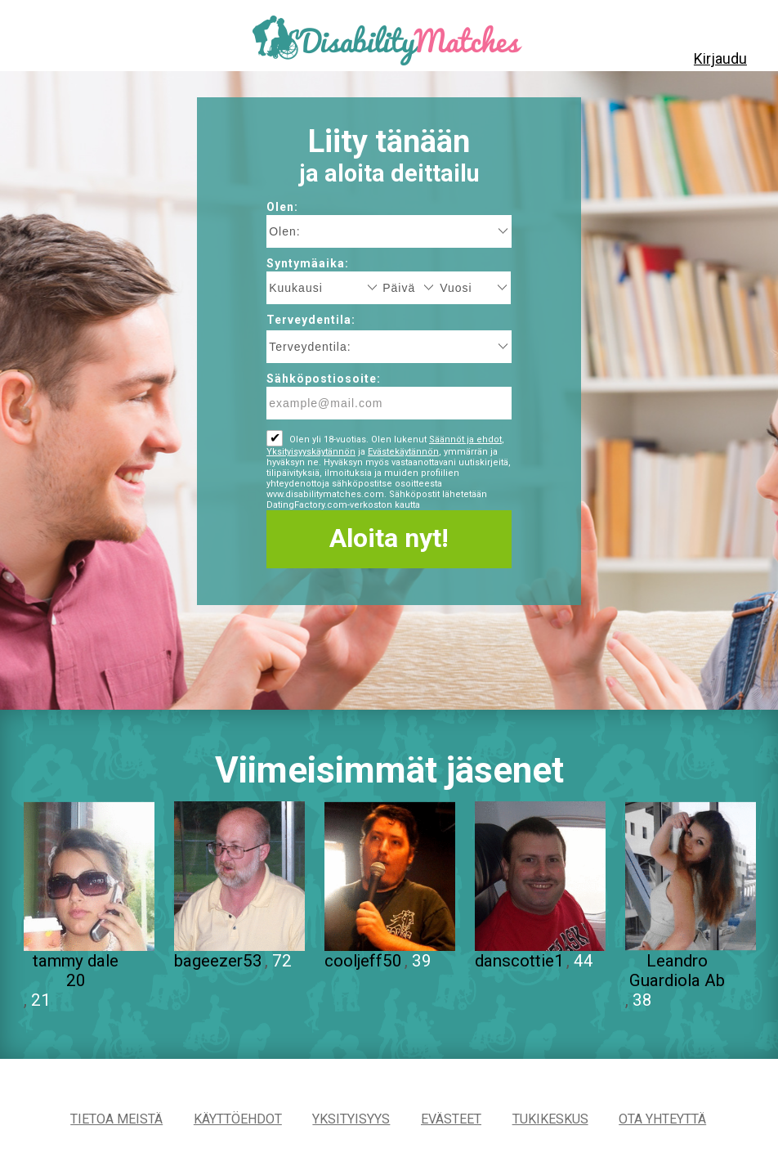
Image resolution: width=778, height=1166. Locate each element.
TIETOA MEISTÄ (116, 1119)
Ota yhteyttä (662, 1119)
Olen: (282, 206)
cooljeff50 (363, 961)
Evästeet (451, 1119)
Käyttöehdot (238, 1119)
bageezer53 (218, 961)
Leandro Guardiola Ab (677, 970)
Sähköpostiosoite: (323, 378)
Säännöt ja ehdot (465, 439)
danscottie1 (519, 961)
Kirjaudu (720, 59)
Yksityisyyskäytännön (310, 451)
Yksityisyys (351, 1119)
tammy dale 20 (75, 970)
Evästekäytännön (403, 451)
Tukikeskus (550, 1119)
